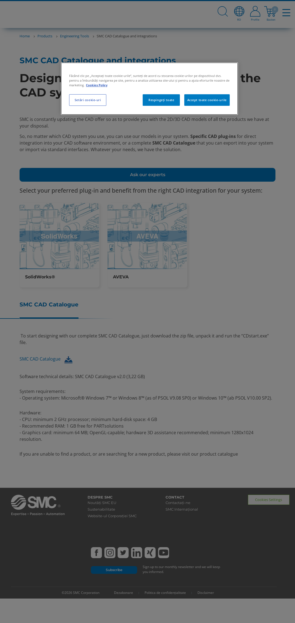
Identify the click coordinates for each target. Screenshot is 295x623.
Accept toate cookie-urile (207, 100)
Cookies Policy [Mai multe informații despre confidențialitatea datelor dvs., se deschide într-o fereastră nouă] (96, 85)
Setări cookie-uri (88, 100)
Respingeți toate (161, 100)
